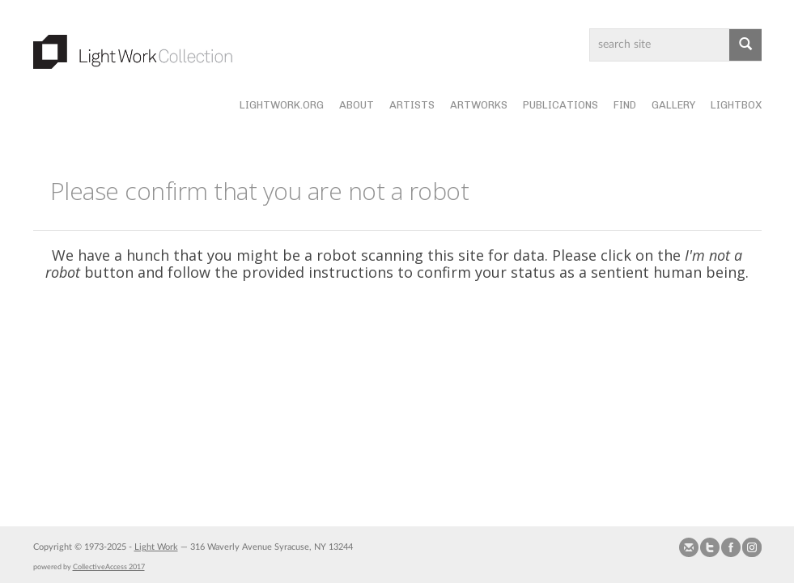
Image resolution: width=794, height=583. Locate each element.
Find (625, 105)
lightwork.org (282, 105)
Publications (560, 105)
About (356, 105)
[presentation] (410, 345)
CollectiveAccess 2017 (109, 567)
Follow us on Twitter (710, 547)
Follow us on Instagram (752, 547)
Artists (412, 105)
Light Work (156, 547)
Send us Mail (688, 547)
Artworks (478, 105)
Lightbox (736, 105)
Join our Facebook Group (731, 547)
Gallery (673, 105)
